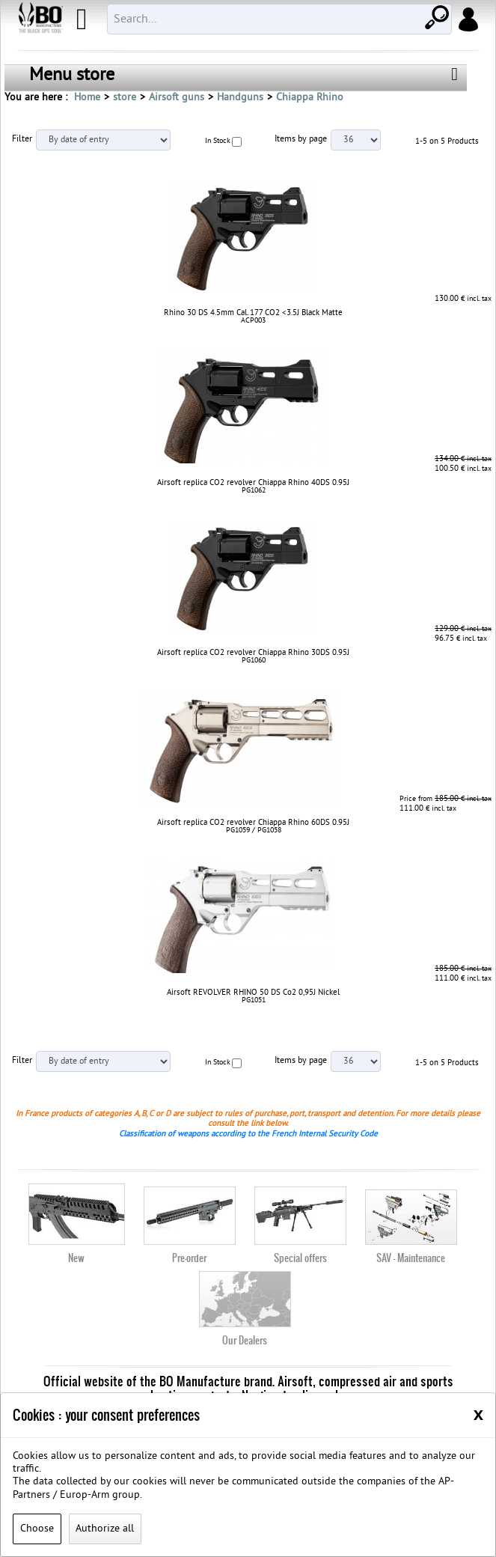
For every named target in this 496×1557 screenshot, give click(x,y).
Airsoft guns (176, 97)
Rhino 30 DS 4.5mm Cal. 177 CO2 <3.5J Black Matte (253, 313)
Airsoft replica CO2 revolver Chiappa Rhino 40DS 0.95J (253, 483)
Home (87, 97)
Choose (37, 1529)
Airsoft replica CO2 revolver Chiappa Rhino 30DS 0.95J (253, 653)
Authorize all (105, 1529)
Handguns (240, 97)
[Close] (478, 1414)
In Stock (217, 141)
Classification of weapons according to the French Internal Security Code (248, 1134)
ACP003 (253, 321)
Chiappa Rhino (309, 97)
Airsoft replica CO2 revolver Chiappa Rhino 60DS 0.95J (253, 822)
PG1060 (254, 660)
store (124, 97)
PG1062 (254, 491)
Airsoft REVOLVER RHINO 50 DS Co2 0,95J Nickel (253, 992)
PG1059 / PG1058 (253, 830)
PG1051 (254, 1000)
